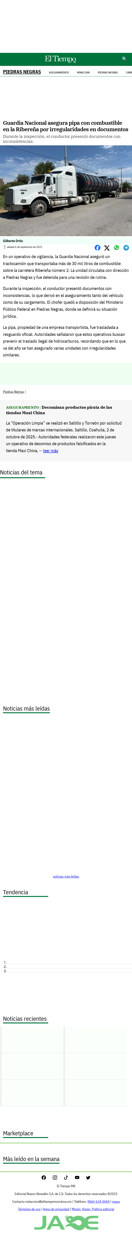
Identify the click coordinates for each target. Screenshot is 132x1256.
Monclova (83, 72)
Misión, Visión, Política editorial (93, 1209)
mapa (116, 1201)
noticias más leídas (66, 876)
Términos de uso (29, 1209)
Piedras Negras (22, 72)
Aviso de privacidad (56, 1209)
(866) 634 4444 (98, 1201)
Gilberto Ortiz (13, 241)
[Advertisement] (66, 26)
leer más (50, 450)
